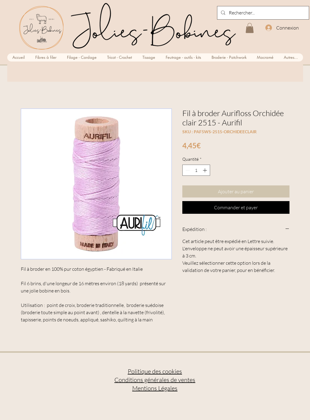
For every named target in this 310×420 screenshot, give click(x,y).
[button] (249, 28)
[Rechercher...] (262, 12)
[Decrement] (187, 170)
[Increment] (205, 170)
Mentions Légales (154, 388)
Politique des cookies (155, 371)
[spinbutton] (196, 170)
